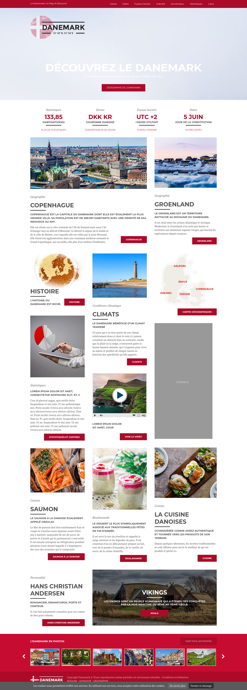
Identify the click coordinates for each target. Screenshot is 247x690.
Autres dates (193, 129)
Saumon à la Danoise (66, 556)
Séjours (72, 681)
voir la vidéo (133, 436)
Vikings (154, 592)
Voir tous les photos (198, 641)
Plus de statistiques (53, 129)
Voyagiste (85, 681)
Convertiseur (177, 4)
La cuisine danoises (172, 518)
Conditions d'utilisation (175, 677)
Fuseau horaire (142, 4)
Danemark (84, 677)
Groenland (174, 204)
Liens (211, 4)
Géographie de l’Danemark (123, 87)
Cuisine (207, 558)
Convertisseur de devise (100, 129)
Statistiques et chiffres (64, 437)
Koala (154, 613)
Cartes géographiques (197, 312)
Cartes (113, 4)
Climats (105, 314)
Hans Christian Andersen (56, 590)
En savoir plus (177, 685)
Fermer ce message (201, 685)
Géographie (100, 681)
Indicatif (160, 4)
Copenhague (52, 205)
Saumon (44, 509)
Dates (126, 4)
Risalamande (133, 558)
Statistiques (196, 4)
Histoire (44, 291)
